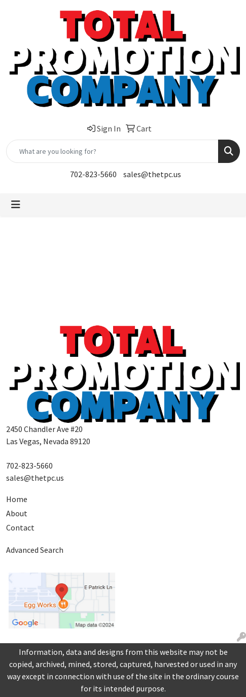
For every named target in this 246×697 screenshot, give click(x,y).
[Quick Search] (112, 151)
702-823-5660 (93, 174)
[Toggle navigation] (15, 204)
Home (16, 499)
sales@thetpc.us (152, 174)
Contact (20, 527)
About (16, 513)
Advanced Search (34, 550)
